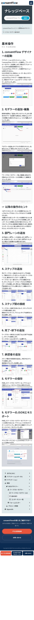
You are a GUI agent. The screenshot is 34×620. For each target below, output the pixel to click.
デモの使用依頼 (17, 531)
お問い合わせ (17, 537)
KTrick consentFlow (16, 548)
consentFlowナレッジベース (11, 28)
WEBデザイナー (26, 28)
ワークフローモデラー (9, 32)
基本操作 (17, 32)
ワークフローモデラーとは (19, 493)
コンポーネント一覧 (17, 499)
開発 (20, 28)
